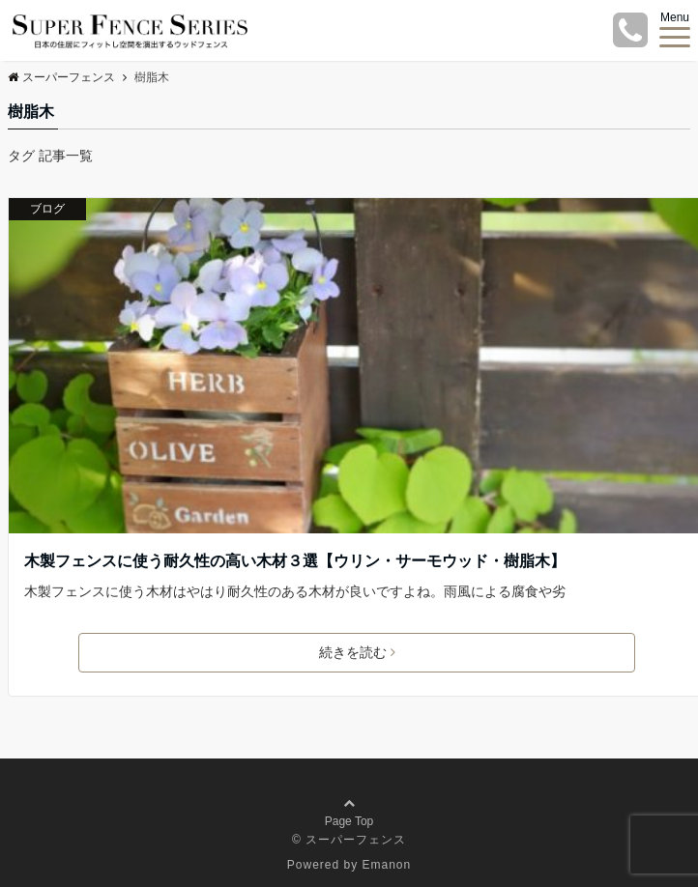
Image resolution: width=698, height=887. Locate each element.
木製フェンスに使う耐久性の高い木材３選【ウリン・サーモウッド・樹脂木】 (295, 561)
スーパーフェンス (61, 77)
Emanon (387, 865)
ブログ (47, 208)
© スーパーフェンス (349, 839)
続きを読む (357, 652)
